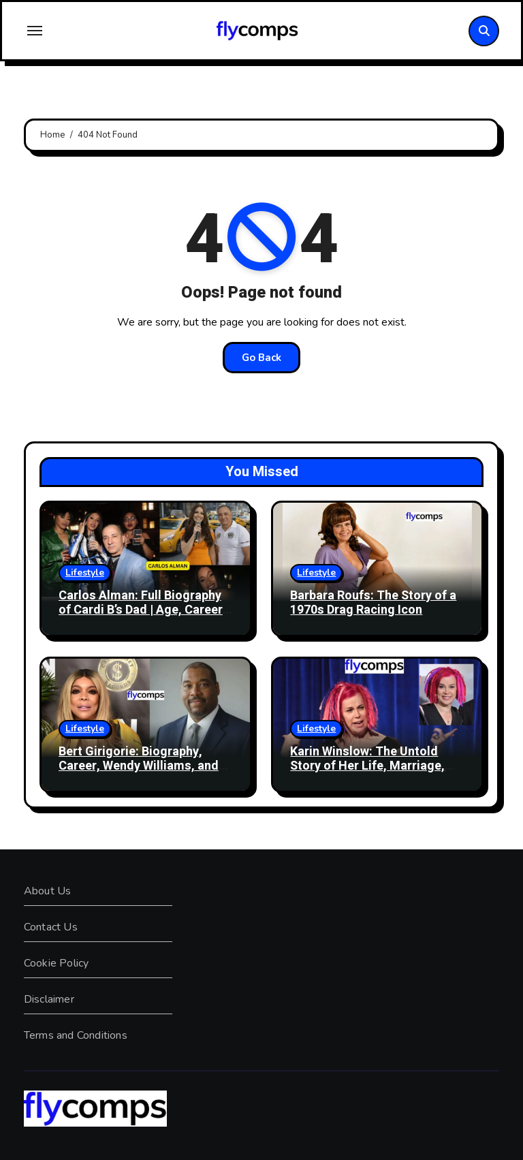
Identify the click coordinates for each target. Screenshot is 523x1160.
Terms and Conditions (75, 1035)
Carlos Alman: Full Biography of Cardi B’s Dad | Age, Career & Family (141, 610)
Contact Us (51, 927)
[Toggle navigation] (35, 30)
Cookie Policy (56, 963)
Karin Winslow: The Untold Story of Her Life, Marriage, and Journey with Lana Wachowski (367, 773)
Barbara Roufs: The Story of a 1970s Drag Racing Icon (373, 603)
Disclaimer (49, 999)
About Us (48, 890)
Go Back (261, 357)
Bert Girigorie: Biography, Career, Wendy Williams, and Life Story (139, 766)
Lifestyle (84, 572)
